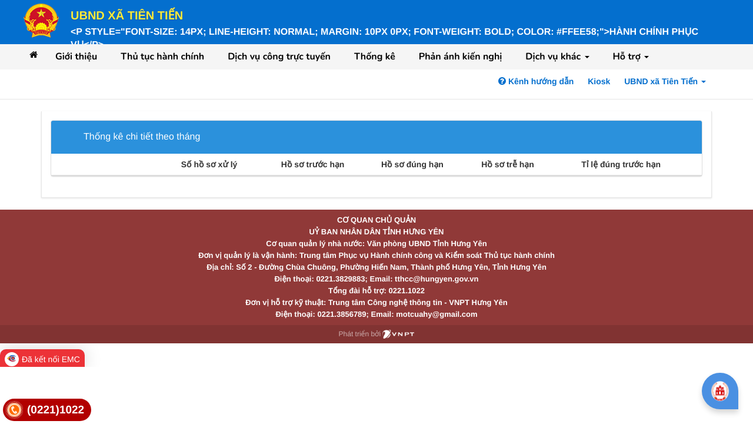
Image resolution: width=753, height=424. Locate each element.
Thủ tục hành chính (162, 56)
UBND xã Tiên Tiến (127, 15)
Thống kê (374, 56)
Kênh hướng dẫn (536, 81)
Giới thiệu (76, 56)
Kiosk (599, 81)
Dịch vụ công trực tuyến (279, 56)
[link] (47, 410)
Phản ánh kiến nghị (460, 56)
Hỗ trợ (631, 56)
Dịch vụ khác (557, 56)
